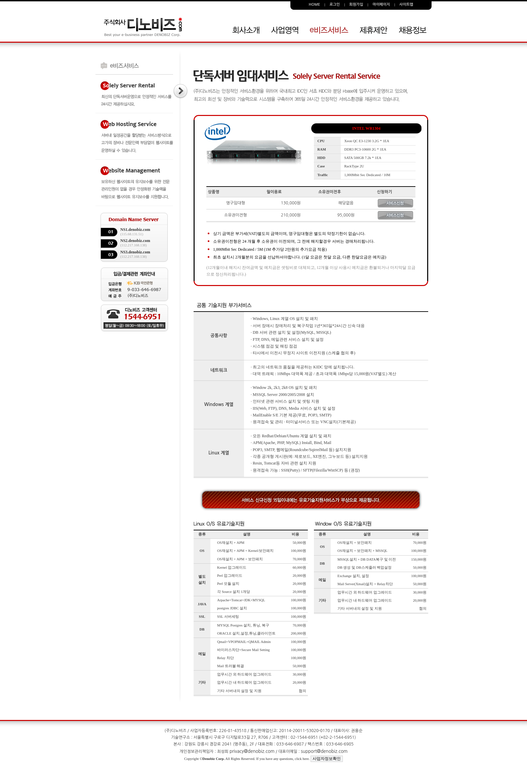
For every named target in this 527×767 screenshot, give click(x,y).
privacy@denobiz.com (252, 751)
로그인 (334, 4)
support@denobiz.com (324, 751)
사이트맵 (406, 4)
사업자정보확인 (327, 758)
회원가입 (356, 4)
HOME (314, 4)
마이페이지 (381, 4)
